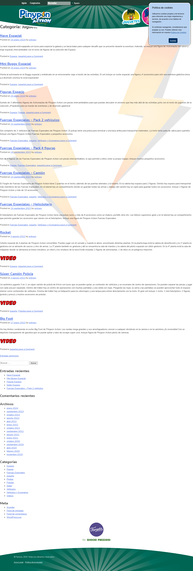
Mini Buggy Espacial (15, 64)
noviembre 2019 (15, 454)
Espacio (13, 56)
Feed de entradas (15, 510)
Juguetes (130, 16)
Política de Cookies (178, 32)
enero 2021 (12, 437)
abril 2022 (12, 421)
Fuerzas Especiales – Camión (22, 173)
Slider (9, 485)
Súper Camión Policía (16, 274)
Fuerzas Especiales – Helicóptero (26, 204)
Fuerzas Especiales (19, 140)
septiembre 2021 (15, 431)
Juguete (22, 56)
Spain (77, 3)
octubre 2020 (13, 441)
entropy (32, 39)
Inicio (24, 3)
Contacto (35, 3)
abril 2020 (12, 447)
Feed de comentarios (17, 513)
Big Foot (6, 318)
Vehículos (11, 489)
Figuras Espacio (12, 92)
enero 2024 (12, 408)
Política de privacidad (33, 562)
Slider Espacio (13, 385)
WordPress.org (14, 517)
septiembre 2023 (15, 411)
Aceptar (173, 41)
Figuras (21, 112)
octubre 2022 (13, 414)
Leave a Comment (34, 56)
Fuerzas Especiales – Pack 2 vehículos (29, 120)
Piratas (10, 479)
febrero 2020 (13, 451)
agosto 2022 (13, 418)
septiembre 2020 (15, 444)
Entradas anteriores (9, 355)
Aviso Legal (18, 562)
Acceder (11, 507)
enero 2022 (12, 424)
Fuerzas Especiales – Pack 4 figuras (27, 148)
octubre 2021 (13, 428)
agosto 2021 (13, 434)
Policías (22, 311)
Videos (10, 495)
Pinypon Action (35, 16)
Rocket (5, 232)
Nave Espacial (11, 35)
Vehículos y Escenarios (48, 140)
